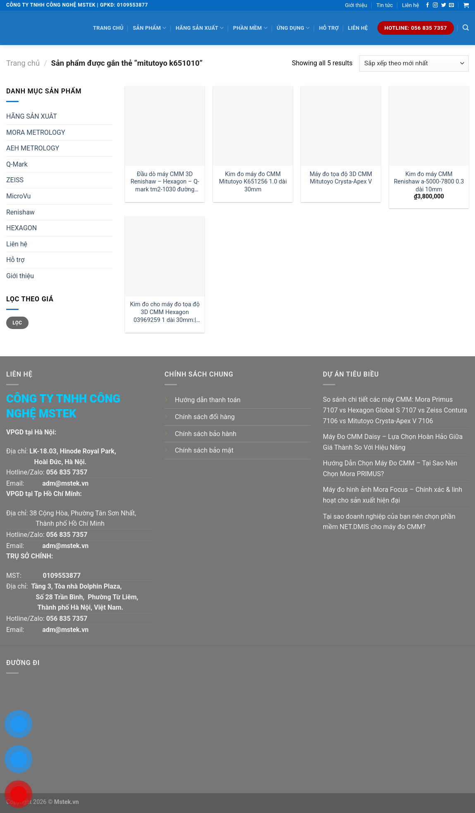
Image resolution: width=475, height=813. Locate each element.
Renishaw (20, 212)
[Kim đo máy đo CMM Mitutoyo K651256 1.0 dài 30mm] (253, 126)
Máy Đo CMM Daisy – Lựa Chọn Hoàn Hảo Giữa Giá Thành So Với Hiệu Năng (393, 442)
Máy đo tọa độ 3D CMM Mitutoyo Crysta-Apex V (341, 178)
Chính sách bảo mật (204, 450)
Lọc (17, 323)
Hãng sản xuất (200, 28)
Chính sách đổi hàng (205, 417)
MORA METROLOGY (35, 132)
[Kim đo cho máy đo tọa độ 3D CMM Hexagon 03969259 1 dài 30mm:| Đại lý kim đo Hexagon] (165, 256)
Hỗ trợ (329, 28)
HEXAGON (21, 228)
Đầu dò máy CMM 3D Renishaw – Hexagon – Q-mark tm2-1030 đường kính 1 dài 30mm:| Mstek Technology (165, 182)
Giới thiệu (356, 5)
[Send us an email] (451, 5)
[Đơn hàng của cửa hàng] (414, 63)
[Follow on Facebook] (427, 5)
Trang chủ (108, 28)
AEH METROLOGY (32, 148)
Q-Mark (17, 164)
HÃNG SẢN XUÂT (31, 116)
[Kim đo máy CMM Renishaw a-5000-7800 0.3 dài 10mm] (429, 126)
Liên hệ (410, 5)
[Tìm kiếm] (466, 28)
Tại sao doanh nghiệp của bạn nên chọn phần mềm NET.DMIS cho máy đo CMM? (389, 522)
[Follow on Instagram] (435, 5)
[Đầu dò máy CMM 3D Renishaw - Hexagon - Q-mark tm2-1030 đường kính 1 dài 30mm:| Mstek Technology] (165, 126)
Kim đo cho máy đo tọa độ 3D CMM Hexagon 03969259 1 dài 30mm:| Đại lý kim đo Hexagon (165, 312)
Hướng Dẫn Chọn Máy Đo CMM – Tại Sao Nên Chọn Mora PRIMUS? (390, 468)
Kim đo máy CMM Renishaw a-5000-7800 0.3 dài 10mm (429, 182)
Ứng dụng (293, 28)
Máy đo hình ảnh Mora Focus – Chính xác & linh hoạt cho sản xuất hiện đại (392, 495)
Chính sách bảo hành (205, 434)
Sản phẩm (149, 28)
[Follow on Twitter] (443, 5)
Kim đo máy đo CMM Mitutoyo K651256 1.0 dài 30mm (253, 182)
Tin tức (384, 5)
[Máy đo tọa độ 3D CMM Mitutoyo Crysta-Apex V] (341, 126)
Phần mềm (250, 28)
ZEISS (15, 180)
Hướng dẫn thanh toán (208, 400)
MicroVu (18, 196)
